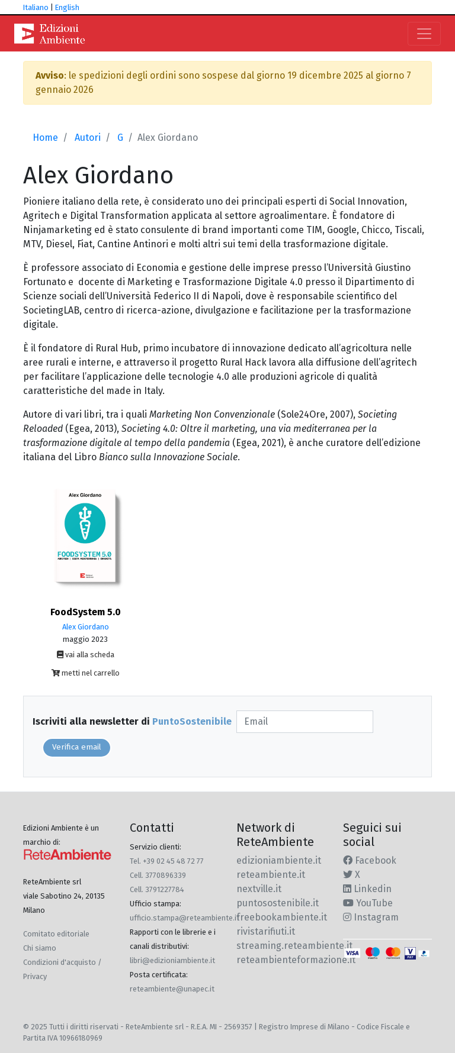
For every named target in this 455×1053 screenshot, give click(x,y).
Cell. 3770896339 (158, 875)
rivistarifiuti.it (265, 931)
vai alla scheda (85, 654)
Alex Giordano (85, 626)
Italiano (36, 7)
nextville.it (258, 888)
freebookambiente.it (281, 917)
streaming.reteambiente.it (294, 945)
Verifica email (76, 747)
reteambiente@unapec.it (172, 988)
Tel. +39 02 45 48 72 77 (167, 861)
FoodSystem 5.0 (85, 612)
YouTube (368, 903)
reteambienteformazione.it (295, 959)
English (67, 7)
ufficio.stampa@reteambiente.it (184, 917)
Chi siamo (39, 948)
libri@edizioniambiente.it (172, 960)
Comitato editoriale (56, 933)
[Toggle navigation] (424, 34)
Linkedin (367, 888)
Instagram (371, 917)
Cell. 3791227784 (157, 889)
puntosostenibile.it (277, 903)
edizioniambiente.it (278, 860)
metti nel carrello (86, 672)
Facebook (369, 860)
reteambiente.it (270, 874)
